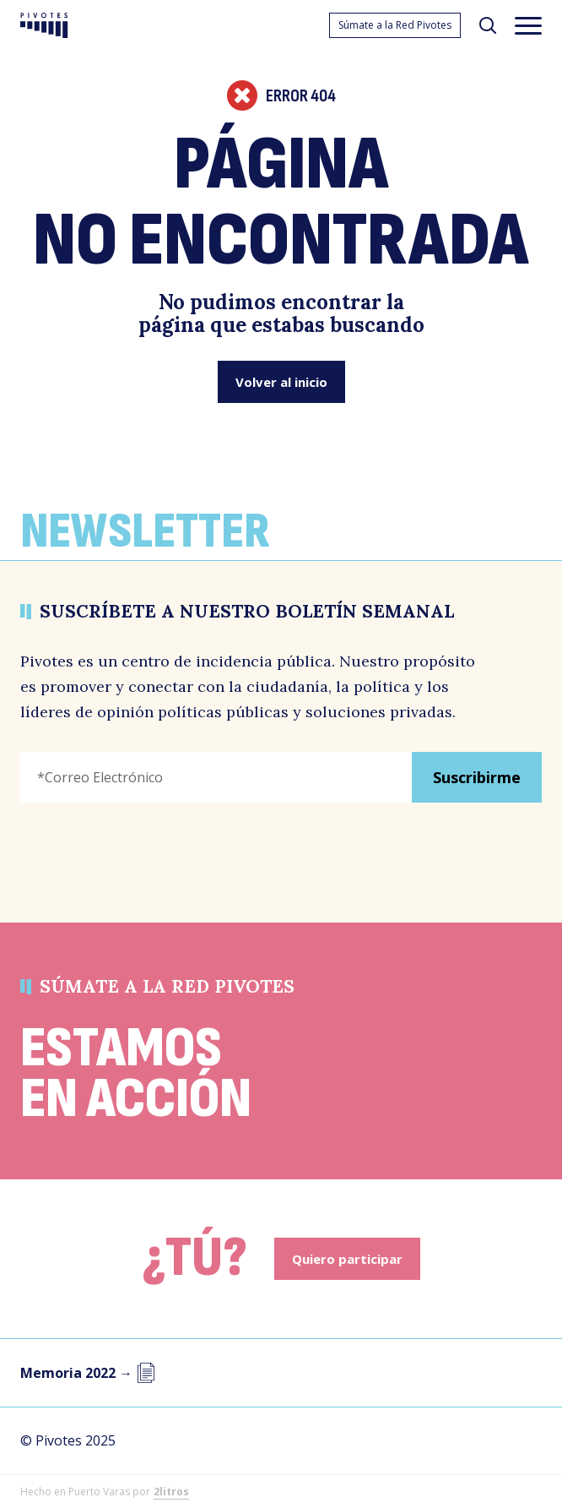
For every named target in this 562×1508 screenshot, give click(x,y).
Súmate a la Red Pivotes (394, 25)
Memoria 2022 (88, 1373)
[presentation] (148, 849)
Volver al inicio (281, 381)
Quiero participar (347, 1258)
